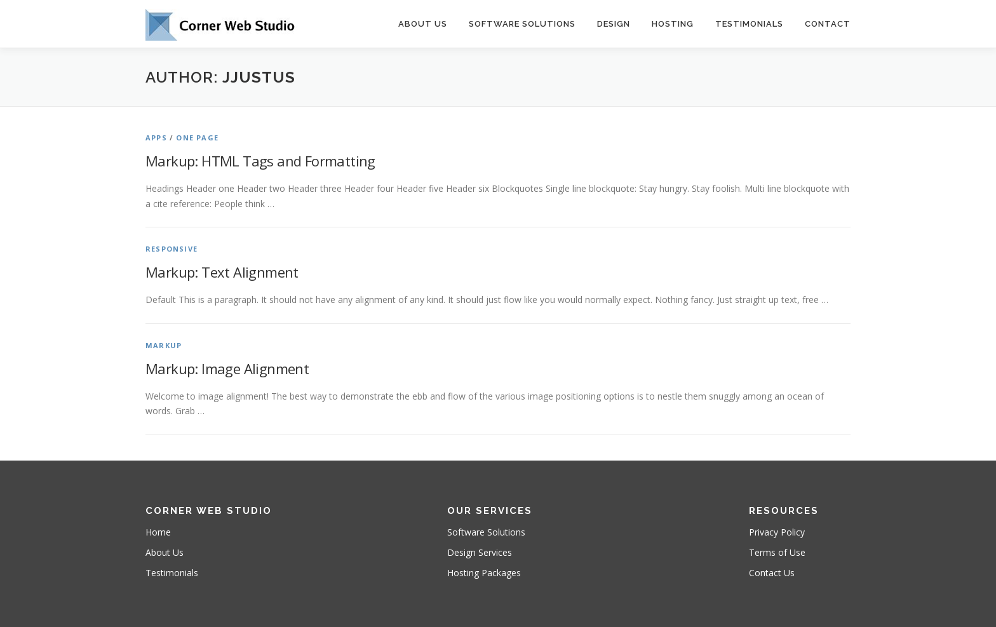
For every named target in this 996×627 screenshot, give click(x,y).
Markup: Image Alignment (227, 368)
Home (158, 532)
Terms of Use (777, 552)
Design (613, 24)
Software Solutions (522, 24)
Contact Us (772, 573)
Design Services (479, 552)
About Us (422, 24)
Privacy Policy (777, 532)
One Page (197, 137)
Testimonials (749, 24)
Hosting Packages (484, 573)
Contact (828, 24)
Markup (163, 345)
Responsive (171, 248)
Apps (156, 137)
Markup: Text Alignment (222, 271)
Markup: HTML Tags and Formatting (260, 160)
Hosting (673, 24)
